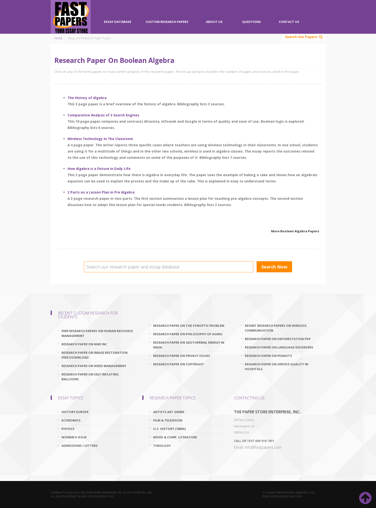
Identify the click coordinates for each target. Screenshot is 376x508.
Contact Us (289, 22)
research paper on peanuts (268, 356)
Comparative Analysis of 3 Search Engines (103, 115)
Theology (162, 445)
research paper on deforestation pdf (278, 339)
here (111, 496)
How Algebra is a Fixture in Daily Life (99, 168)
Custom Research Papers (167, 22)
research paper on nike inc (84, 344)
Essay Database (117, 22)
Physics (68, 429)
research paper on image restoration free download (95, 355)
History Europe (75, 412)
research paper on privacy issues (181, 356)
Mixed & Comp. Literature (175, 437)
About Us (214, 22)
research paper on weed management (94, 366)
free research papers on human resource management (97, 333)
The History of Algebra (87, 97)
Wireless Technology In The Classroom (100, 138)
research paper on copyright (178, 364)
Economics (71, 420)
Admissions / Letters (80, 445)
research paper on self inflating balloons (90, 376)
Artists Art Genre (168, 412)
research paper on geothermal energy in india (188, 344)
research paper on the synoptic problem (188, 325)
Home (58, 38)
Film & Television (167, 420)
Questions (251, 22)
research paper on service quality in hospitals (276, 366)
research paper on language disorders (279, 347)
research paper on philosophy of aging (187, 334)
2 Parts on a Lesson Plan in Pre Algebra (101, 192)
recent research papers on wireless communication (276, 328)
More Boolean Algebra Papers (295, 231)
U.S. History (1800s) (169, 429)
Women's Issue (74, 437)
